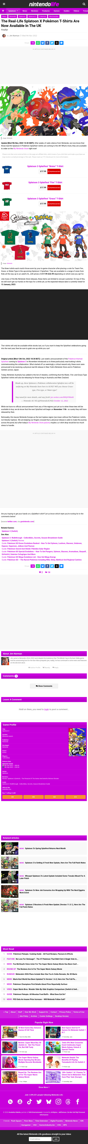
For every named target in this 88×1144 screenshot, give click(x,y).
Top (6, 1012)
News (4, 16)
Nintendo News (71, 1121)
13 (14, 896)
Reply (55, 668)
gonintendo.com (27, 521)
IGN (81, 1121)
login (46, 709)
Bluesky (46, 668)
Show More (44, 1087)
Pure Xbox (28, 1121)
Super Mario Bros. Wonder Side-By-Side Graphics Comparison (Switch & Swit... (43, 989)
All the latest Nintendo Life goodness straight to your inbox (44, 1134)
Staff (20, 1012)
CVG (59, 1125)
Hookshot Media (15, 1112)
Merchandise (53, 16)
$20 (54, 797)
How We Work (30, 1012)
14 (49, 572)
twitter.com (12, 521)
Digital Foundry (56, 1121)
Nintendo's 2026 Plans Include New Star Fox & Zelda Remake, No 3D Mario (42, 974)
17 (14, 853)
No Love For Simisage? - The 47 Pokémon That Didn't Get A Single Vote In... (42, 959)
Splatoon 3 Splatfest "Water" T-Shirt (45, 166)
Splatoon (22, 16)
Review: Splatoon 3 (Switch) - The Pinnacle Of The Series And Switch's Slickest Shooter (30, 778)
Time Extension (41, 1121)
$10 (75, 797)
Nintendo (12, 16)
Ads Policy (24, 1016)
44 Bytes (54, 1112)
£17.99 (43, 171)
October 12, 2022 (61, 401)
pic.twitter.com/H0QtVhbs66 (62, 397)
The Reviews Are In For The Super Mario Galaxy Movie (34, 969)
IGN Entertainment (35, 1112)
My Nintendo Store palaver (39, 423)
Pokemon (42, 16)
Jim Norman (14, 36)
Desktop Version (62, 1016)
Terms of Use (78, 1012)
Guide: (26, 549)
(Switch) (10, 531)
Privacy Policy (65, 1012)
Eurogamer (26, 1125)
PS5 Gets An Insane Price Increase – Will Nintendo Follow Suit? (36, 999)
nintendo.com (6, 789)
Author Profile (34, 668)
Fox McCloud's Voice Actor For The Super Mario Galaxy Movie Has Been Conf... (42, 964)
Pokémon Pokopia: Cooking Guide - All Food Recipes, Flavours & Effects (40, 954)
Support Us (43, 1012)
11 (14, 867)
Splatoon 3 (32, 16)
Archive (34, 1016)
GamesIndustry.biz (47, 1125)
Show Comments (44, 686)
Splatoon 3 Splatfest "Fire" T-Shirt (45, 182)
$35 (33, 797)
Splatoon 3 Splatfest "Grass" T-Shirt (45, 198)
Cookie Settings (46, 1016)
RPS (65, 1125)
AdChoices (62, 1112)
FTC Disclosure (48, 157)
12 (14, 882)
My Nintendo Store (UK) (54, 171)
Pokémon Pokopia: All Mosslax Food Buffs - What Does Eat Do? (36, 994)
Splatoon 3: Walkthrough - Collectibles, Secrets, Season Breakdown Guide (26, 784)
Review (13, 540)
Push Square (16, 1121)
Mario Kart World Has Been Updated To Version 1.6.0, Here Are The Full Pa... (42, 979)
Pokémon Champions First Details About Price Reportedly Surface (37, 984)
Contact (54, 1012)
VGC (35, 1125)
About (13, 1012)
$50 (12, 797)
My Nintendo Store (20, 148)
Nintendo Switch (7, 736)
